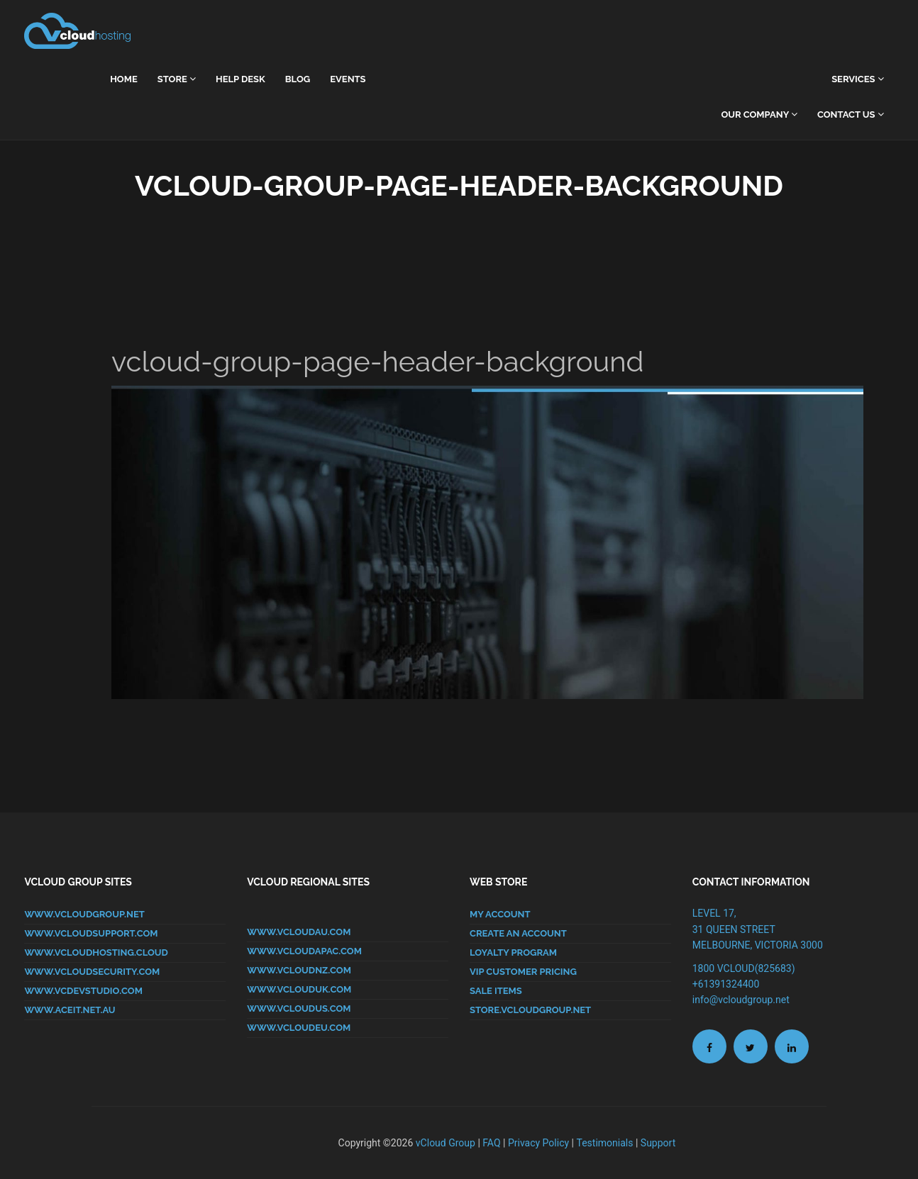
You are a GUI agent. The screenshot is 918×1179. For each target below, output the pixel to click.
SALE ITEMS (496, 990)
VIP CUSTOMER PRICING (523, 971)
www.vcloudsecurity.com (92, 971)
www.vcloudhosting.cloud (96, 952)
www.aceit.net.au (69, 1010)
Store (176, 79)
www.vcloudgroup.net (84, 914)
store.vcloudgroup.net (530, 1010)
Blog (297, 79)
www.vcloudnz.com (299, 970)
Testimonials (604, 1143)
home (124, 79)
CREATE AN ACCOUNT (518, 933)
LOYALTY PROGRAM (513, 952)
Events (347, 79)
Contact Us (850, 114)
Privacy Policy (538, 1143)
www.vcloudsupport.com (90, 933)
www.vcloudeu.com (298, 1027)
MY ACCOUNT (500, 914)
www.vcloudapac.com (304, 951)
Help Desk (240, 79)
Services (857, 79)
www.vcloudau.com (298, 932)
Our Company (759, 114)
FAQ (491, 1143)
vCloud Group (445, 1143)
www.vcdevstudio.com (83, 990)
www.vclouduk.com (299, 989)
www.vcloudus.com (298, 1008)
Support (658, 1143)
